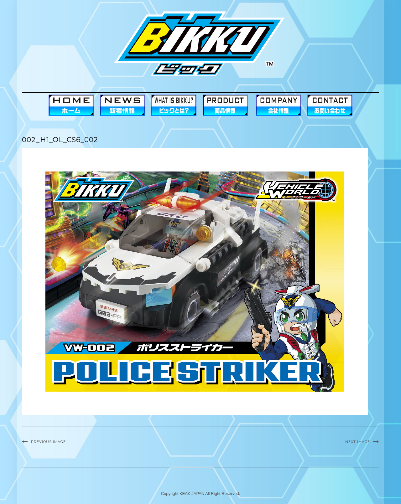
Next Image (357, 442)
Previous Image (48, 442)
